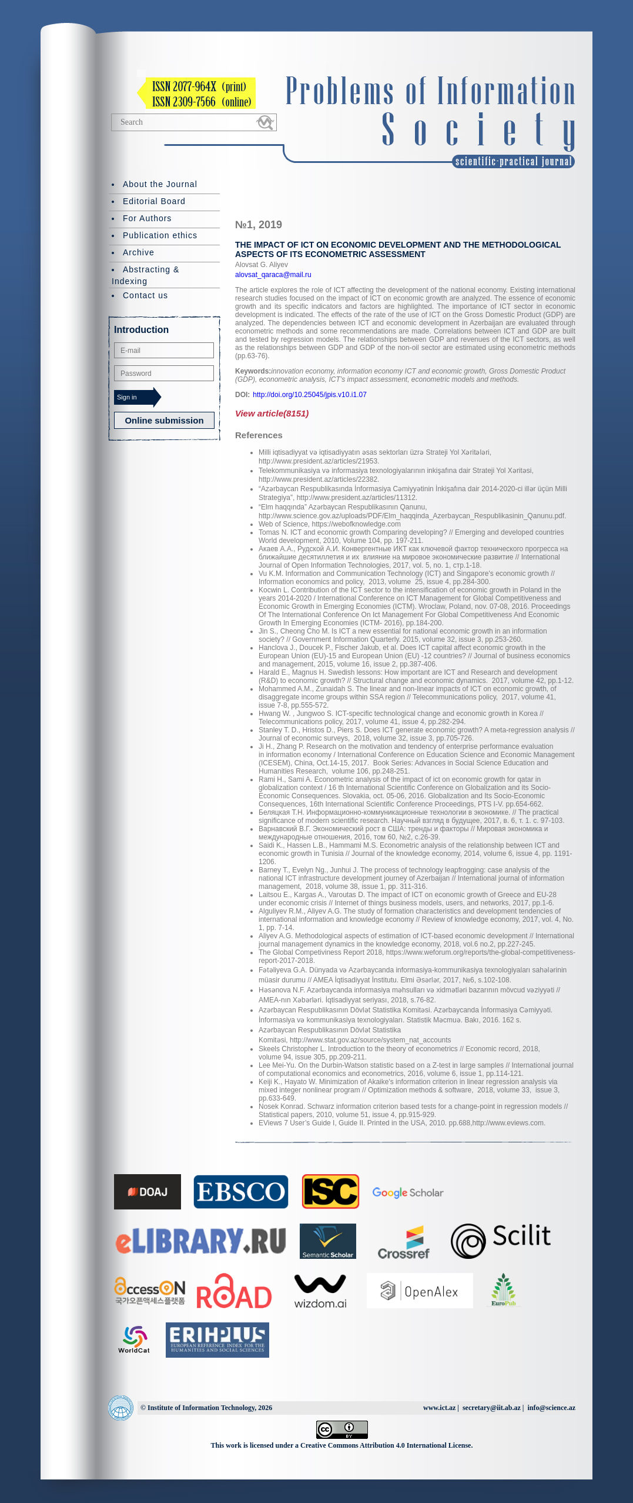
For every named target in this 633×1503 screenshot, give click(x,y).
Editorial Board (154, 201)
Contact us (145, 295)
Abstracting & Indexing (145, 275)
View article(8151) (272, 413)
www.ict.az (439, 1408)
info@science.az (551, 1408)
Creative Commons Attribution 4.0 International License (385, 1445)
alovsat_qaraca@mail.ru (273, 275)
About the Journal (160, 184)
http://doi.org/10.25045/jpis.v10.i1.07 (309, 395)
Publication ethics (160, 235)
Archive (139, 252)
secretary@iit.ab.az (492, 1408)
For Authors (147, 218)
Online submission (164, 420)
